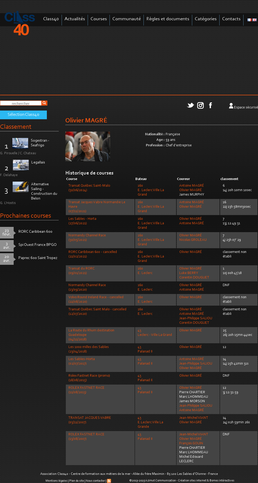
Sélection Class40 (23, 115)
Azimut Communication (160, 480)
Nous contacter (95, 480)
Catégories (206, 19)
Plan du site (76, 480)
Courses (99, 19)
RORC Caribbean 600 (35, 232)
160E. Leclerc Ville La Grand (151, 190)
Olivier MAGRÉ (190, 190)
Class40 (51, 19)
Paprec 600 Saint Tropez (37, 258)
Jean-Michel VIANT (193, 418)
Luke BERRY (188, 273)
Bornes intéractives (222, 480)
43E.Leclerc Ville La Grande (150, 422)
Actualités (74, 19)
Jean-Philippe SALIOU (195, 318)
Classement (16, 127)
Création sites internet (192, 480)
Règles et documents (167, 19)
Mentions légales (56, 480)
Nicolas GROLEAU (193, 240)
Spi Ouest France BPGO (37, 245)
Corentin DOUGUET (194, 278)
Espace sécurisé (246, 107)
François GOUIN (191, 443)
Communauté (126, 19)
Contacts (231, 19)
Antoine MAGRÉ (191, 186)
